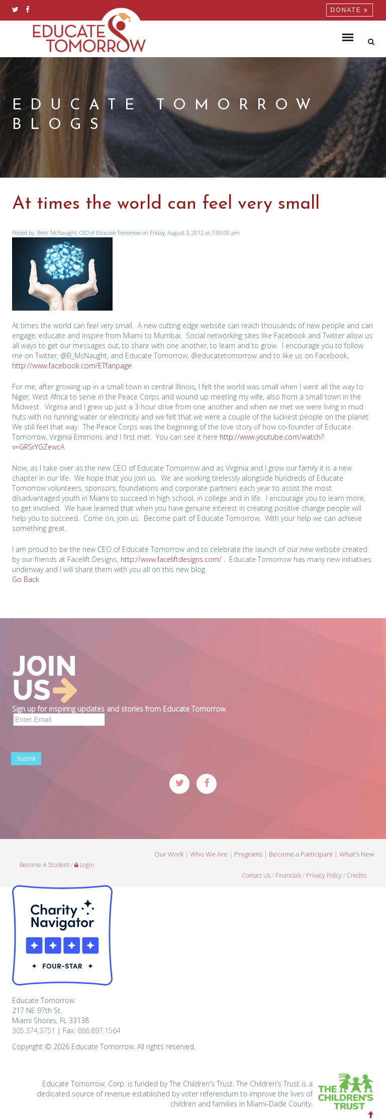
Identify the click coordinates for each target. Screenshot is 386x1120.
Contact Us (256, 879)
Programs (248, 857)
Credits (356, 879)
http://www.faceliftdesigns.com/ (171, 559)
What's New (356, 857)
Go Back (25, 579)
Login (84, 868)
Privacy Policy (324, 879)
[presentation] (88, 750)
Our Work (168, 857)
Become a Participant (301, 857)
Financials (288, 879)
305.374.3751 (33, 1030)
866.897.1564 (99, 1030)
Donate (349, 10)
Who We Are (209, 857)
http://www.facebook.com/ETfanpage (72, 365)
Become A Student (44, 868)
